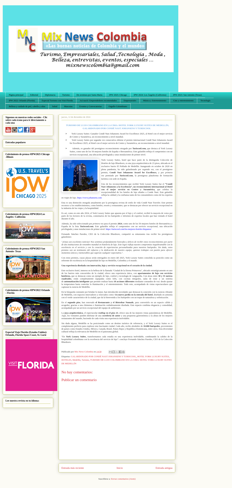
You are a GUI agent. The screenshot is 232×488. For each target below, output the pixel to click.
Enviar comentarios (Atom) (123, 479)
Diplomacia (50, 95)
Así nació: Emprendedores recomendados (98, 100)
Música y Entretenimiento (154, 100)
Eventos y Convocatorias (90, 106)
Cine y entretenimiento (183, 100)
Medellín (76, 360)
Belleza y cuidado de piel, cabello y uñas (27, 106)
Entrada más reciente (72, 467)
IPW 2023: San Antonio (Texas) (187, 95)
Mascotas (68, 106)
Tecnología (205, 100)
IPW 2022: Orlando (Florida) (22, 100)
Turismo (66, 95)
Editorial (34, 95)
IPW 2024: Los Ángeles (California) (150, 95)
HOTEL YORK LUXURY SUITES (153, 356)
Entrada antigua (164, 467)
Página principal (16, 95)
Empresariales (130, 100)
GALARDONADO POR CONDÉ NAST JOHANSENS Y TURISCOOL (103, 356)
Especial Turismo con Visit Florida (57, 100)
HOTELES (66, 360)
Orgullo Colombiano (117, 106)
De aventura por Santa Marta (89, 95)
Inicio (120, 467)
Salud (54, 106)
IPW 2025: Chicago (118, 95)
